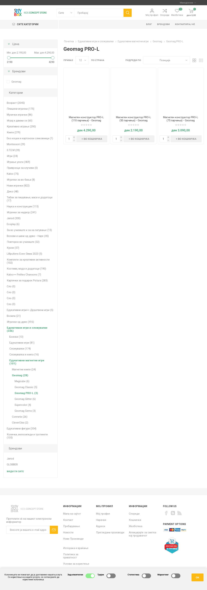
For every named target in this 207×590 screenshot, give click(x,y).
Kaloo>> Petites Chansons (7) (24, 274)
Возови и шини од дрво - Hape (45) (28, 236)
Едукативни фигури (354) (21, 428)
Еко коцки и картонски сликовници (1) (30, 138)
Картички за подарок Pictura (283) (27, 280)
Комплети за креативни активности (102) (28, 261)
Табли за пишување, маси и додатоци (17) (29, 199)
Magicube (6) (22, 381)
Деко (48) (12, 191)
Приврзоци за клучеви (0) (22, 167)
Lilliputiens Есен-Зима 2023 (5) (24, 253)
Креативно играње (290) (21, 126)
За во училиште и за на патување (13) (29, 230)
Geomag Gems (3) (25, 410)
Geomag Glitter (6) (25, 399)
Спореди (164, 15)
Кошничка (135, 520)
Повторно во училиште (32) (23, 241)
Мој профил (152, 15)
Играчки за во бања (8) (21, 179)
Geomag (16, 81)
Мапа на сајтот (72, 513)
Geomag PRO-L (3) (26, 393)
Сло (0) (11, 286)
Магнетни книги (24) (24, 369)
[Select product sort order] (166, 60)
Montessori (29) (16, 144)
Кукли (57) (13, 247)
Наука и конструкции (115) (23, 206)
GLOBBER (12, 464)
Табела (194, 60)
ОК (197, 577)
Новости (68, 532)
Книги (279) (13, 132)
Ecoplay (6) (13, 224)
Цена (15, 44)
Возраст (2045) (16, 102)
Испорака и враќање (75, 548)
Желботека (135, 526)
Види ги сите (15, 471)
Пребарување (71, 526)
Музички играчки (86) (19, 114)
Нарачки (101, 520)
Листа (201, 60)
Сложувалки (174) (20, 348)
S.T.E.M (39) (13, 150)
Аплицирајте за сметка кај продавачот (142, 534)
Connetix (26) (19, 416)
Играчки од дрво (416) (20, 321)
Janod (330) (14, 218)
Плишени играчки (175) (20, 108)
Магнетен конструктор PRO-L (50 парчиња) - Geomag (133, 119)
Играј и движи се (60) (19, 120)
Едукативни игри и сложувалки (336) (27, 329)
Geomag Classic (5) (26, 387)
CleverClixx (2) (20, 422)
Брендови (18, 71)
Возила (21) (14, 316)
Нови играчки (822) (18, 185)
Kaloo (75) (13, 173)
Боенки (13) (16, 336)
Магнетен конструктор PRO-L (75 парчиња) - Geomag (180, 119)
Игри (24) (12, 156)
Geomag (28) (20, 375)
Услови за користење (76, 563)
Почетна (69, 41)
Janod (10, 458)
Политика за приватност (70, 556)
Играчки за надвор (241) (21, 212)
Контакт (68, 520)
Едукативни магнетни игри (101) (26, 362)
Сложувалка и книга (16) (24, 354)
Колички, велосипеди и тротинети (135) (27, 436)
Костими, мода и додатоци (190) (26, 268)
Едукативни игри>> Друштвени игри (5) (30, 310)
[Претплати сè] (28, 530)
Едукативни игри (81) (21, 342)
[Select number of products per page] (82, 60)
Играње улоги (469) (18, 162)
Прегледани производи (110, 532)
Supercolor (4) (23, 404)
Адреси (100, 526)
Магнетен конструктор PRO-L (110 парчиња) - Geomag (86, 119)
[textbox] (99, 13)
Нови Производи (73, 538)
